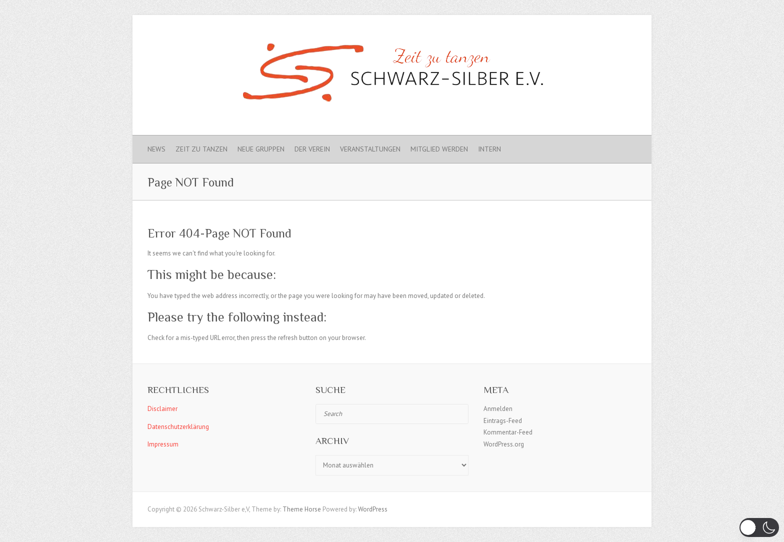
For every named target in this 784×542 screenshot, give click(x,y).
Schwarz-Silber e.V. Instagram (610, 32)
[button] (759, 527)
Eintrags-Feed (503, 420)
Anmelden (498, 408)
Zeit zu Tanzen (202, 149)
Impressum (163, 444)
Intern (489, 149)
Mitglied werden (439, 149)
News (157, 149)
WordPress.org (504, 444)
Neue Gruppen (261, 149)
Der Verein (312, 149)
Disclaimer (163, 408)
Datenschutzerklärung (178, 426)
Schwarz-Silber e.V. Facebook (594, 32)
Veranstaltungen (370, 149)
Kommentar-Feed (508, 432)
